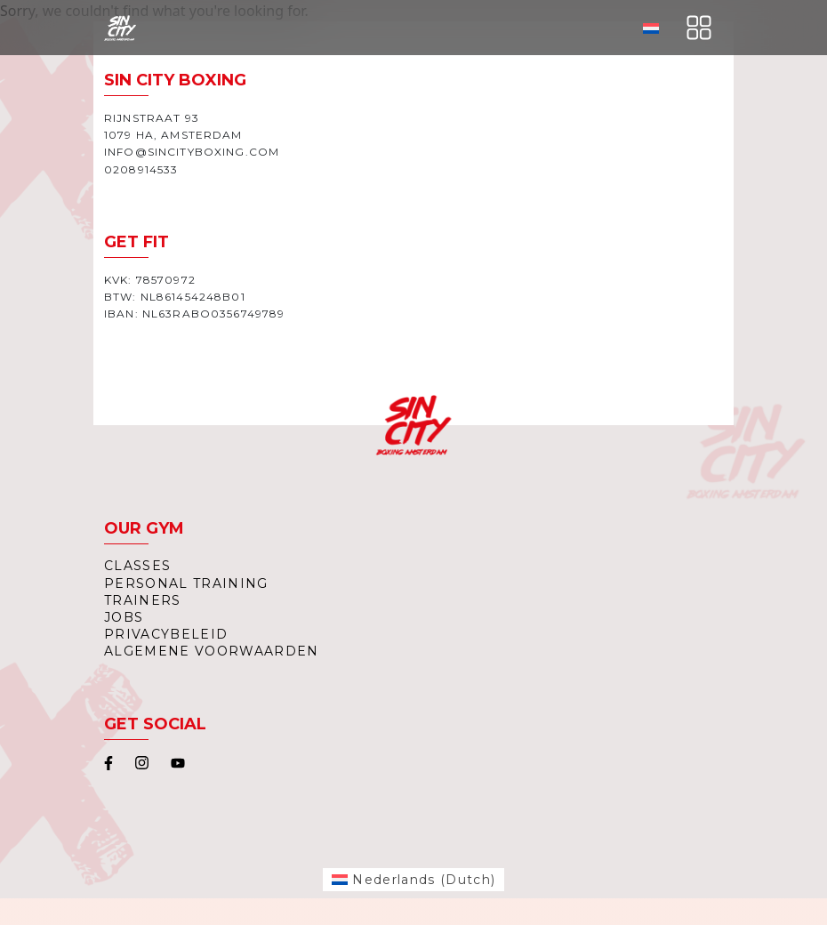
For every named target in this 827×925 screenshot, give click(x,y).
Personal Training (186, 583)
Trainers (142, 600)
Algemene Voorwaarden (211, 651)
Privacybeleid (166, 634)
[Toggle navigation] (699, 27)
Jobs (123, 617)
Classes (137, 566)
